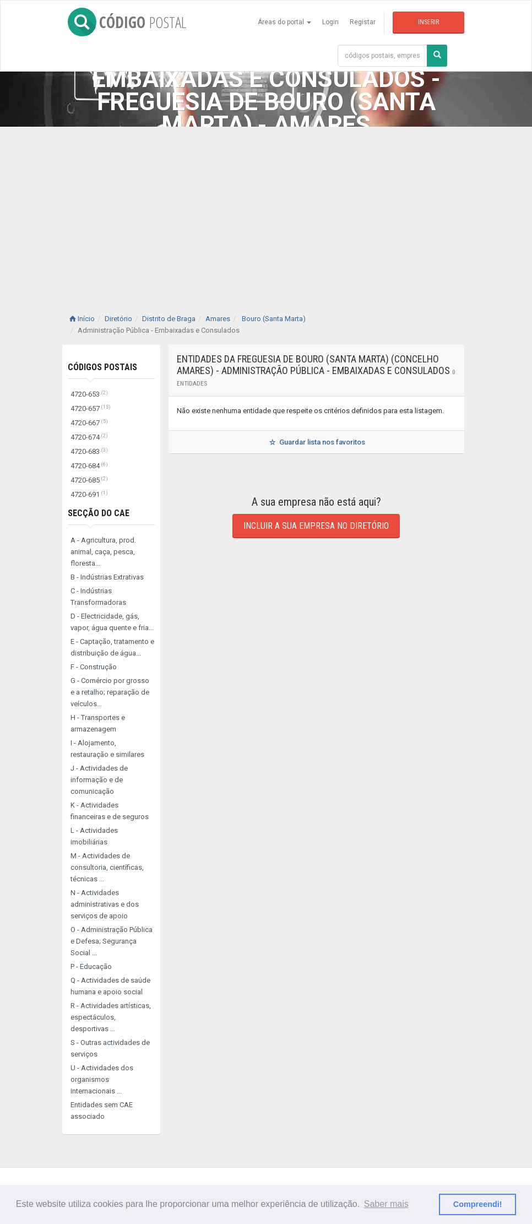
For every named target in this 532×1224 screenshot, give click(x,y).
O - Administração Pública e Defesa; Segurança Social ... (111, 941)
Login (330, 22)
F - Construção (93, 667)
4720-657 (90, 408)
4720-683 (89, 451)
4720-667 (89, 423)
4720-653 (89, 394)
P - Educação (91, 966)
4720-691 (89, 494)
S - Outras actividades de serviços (110, 1048)
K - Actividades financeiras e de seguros (109, 811)
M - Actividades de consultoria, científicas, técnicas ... (107, 867)
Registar (363, 22)
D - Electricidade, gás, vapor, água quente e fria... (112, 622)
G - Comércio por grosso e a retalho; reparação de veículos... (109, 692)
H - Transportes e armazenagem (97, 723)
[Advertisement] (266, 209)
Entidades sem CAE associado (101, 1110)
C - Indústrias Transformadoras (98, 596)
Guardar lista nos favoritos (316, 442)
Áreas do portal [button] (284, 22)
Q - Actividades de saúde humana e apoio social (110, 986)
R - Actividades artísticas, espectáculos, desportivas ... (110, 1017)
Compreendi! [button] (477, 1204)
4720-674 (89, 437)
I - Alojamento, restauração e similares (107, 749)
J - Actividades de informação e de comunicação (99, 779)
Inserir (428, 22)
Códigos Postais (102, 367)
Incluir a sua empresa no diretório (316, 526)
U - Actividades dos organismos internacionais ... (101, 1079)
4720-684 (89, 466)
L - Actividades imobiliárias (94, 836)
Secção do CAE (98, 513)
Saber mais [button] (386, 1204)
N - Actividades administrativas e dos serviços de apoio (104, 904)
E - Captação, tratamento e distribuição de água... (112, 647)
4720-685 (89, 480)
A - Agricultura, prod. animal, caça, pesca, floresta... (103, 551)
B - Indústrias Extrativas (107, 577)
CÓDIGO (127, 22)
